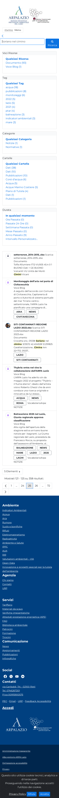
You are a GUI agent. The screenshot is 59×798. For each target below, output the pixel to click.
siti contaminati (27, 360)
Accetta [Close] (45, 793)
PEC (4, 701)
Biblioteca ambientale (15, 625)
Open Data (8, 563)
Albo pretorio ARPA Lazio (14, 757)
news (32, 311)
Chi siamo (8, 580)
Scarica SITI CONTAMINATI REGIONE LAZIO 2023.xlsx (31, 331)
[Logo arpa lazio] (18, 15)
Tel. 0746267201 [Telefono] (11, 690)
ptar (10, 110)
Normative (14, 147)
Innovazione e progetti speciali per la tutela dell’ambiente (27, 569)
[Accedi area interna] (8, 708)
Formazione (9, 633)
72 (49, 486)
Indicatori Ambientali (14, 510)
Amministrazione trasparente (16, 751)
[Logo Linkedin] (23, 676)
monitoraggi (15, 95)
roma (20, 403)
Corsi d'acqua (16, 179)
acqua (12, 87)
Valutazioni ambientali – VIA (18, 559)
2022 (10, 99)
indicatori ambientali (20, 118)
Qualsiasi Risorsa (17, 58)
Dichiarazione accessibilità (14, 763)
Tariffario (7, 605)
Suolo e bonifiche (12, 526)
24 (23, 486)
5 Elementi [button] (13, 472)
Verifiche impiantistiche (16, 612)
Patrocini (7, 629)
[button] (13, 30)
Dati (11, 167)
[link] (2, 36)
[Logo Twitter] (11, 676)
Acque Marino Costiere (22, 187)
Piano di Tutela (17, 191)
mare (11, 122)
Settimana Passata (19, 227)
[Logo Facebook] (5, 676)
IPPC (5, 546)
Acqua (11, 183)
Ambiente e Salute (13, 542)
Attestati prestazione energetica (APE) (24, 617)
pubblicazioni (16, 91)
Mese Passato (16, 231)
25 (30, 486)
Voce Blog (13, 66)
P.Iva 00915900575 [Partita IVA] (12, 694)
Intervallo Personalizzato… (22, 238)
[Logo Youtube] (17, 676)
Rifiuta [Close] (32, 793)
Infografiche (9, 658)
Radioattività (9, 538)
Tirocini (6, 637)
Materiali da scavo (12, 609)
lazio (10, 102)
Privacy (5, 769)
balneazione (15, 114)
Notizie (12, 143)
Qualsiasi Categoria (19, 139)
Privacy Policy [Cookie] (17, 794)
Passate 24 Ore (17, 223)
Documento (16, 62)
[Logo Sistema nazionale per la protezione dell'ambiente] (40, 15)
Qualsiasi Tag (15, 83)
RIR (4, 554)
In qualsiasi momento (20, 215)
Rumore (7, 522)
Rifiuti (5, 530)
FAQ (4, 621)
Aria (4, 518)
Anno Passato (16, 235)
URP (4, 588)
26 (37, 486)
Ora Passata (15, 219)
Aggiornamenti (11, 650)
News (5, 646)
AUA (4, 550)
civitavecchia (25, 316)
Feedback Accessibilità (38, 701)
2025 (46, 452)
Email (12, 701)
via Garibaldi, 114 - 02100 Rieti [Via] (18, 686)
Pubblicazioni (16, 175)
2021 (10, 106)
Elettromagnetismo (13, 534)
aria (19, 311)
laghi (20, 457)
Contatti (7, 584)
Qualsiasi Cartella (17, 163)
